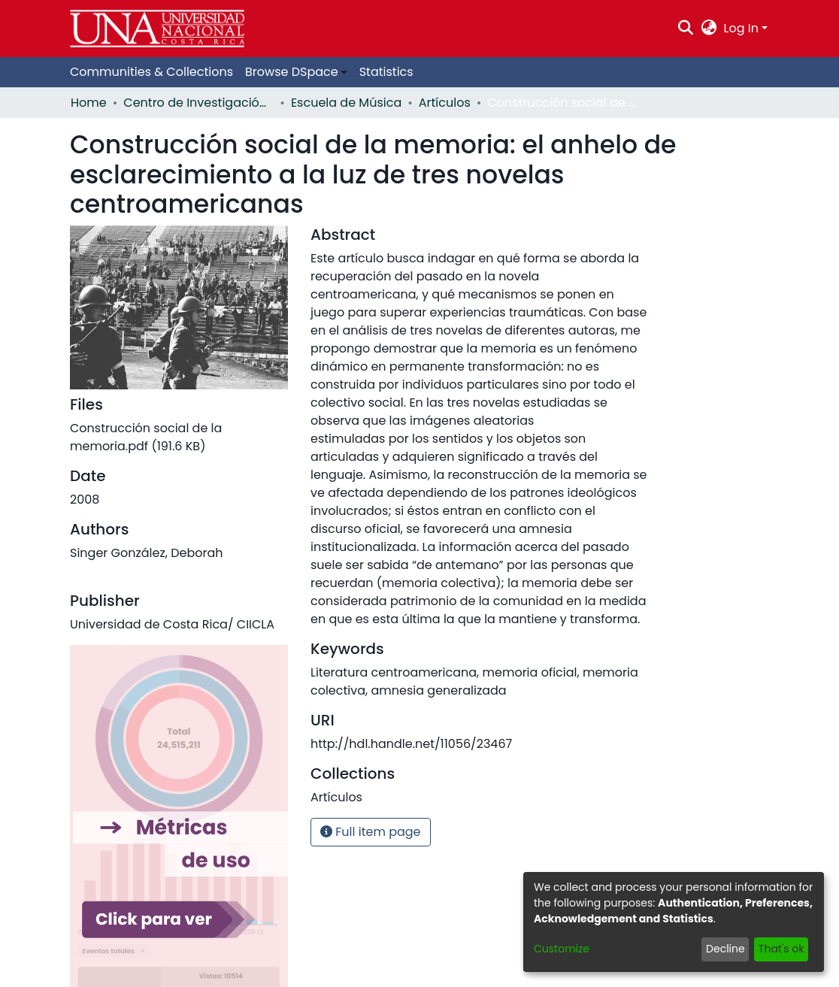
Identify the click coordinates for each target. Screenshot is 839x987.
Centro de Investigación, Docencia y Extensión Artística (198, 102)
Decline (725, 948)
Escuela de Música (346, 102)
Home (89, 102)
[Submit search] (686, 29)
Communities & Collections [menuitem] (151, 71)
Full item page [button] (370, 831)
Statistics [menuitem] (386, 71)
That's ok (781, 948)
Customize (561, 948)
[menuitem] (708, 29)
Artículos (445, 102)
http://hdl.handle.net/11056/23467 (411, 743)
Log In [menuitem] (741, 28)
